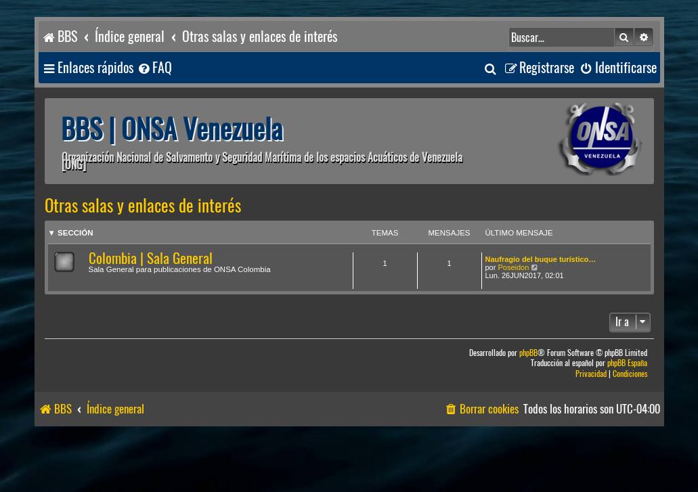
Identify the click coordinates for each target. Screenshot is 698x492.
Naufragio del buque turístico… (540, 259)
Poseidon (513, 267)
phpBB (528, 353)
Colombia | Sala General (151, 258)
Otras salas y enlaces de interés (143, 205)
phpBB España (627, 363)
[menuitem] (154, 68)
